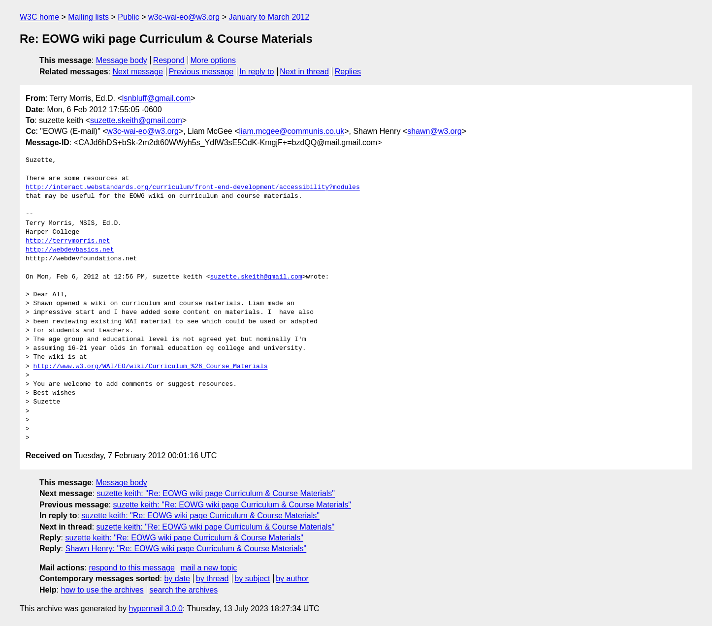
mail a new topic (209, 567)
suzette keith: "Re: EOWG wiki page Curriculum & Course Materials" (216, 493)
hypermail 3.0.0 (155, 608)
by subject (252, 578)
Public (128, 17)
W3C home (39, 17)
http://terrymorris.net (68, 241)
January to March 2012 (268, 17)
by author (292, 578)
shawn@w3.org (434, 131)
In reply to (256, 71)
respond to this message (131, 567)
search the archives (184, 590)
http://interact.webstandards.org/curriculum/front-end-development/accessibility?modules (193, 187)
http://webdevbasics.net (70, 250)
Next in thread (304, 71)
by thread (212, 578)
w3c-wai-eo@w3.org (184, 17)
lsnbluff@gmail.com (156, 98)
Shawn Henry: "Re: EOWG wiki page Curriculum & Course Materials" (185, 548)
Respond (169, 60)
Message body (121, 60)
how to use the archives (102, 590)
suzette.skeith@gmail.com (136, 120)
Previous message (201, 71)
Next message (138, 71)
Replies (348, 71)
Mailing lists (88, 17)
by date (177, 578)
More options (213, 60)
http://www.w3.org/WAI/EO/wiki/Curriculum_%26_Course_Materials (150, 366)
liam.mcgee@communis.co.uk (292, 131)
